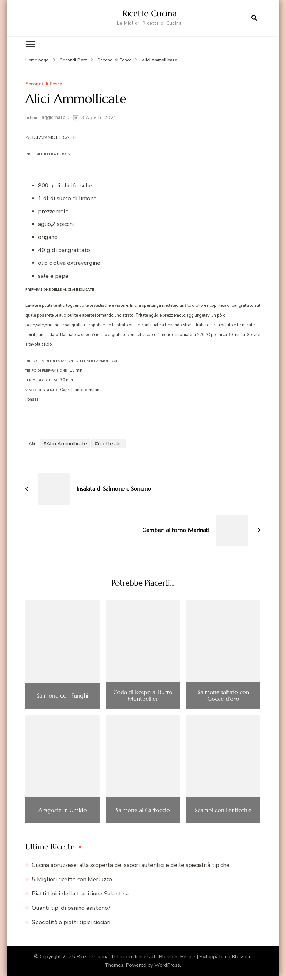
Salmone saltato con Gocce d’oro (223, 695)
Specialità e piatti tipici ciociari (71, 922)
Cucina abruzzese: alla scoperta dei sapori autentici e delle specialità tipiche (130, 864)
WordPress (167, 964)
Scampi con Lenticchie (223, 810)
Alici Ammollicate (66, 443)
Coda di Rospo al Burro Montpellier (142, 695)
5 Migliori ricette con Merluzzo (72, 879)
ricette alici (110, 443)
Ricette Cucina (149, 13)
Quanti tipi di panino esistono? (71, 908)
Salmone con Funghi (62, 695)
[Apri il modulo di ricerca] (254, 18)
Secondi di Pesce (43, 84)
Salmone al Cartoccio (143, 810)
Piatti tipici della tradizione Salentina (80, 893)
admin (31, 117)
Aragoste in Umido (62, 810)
